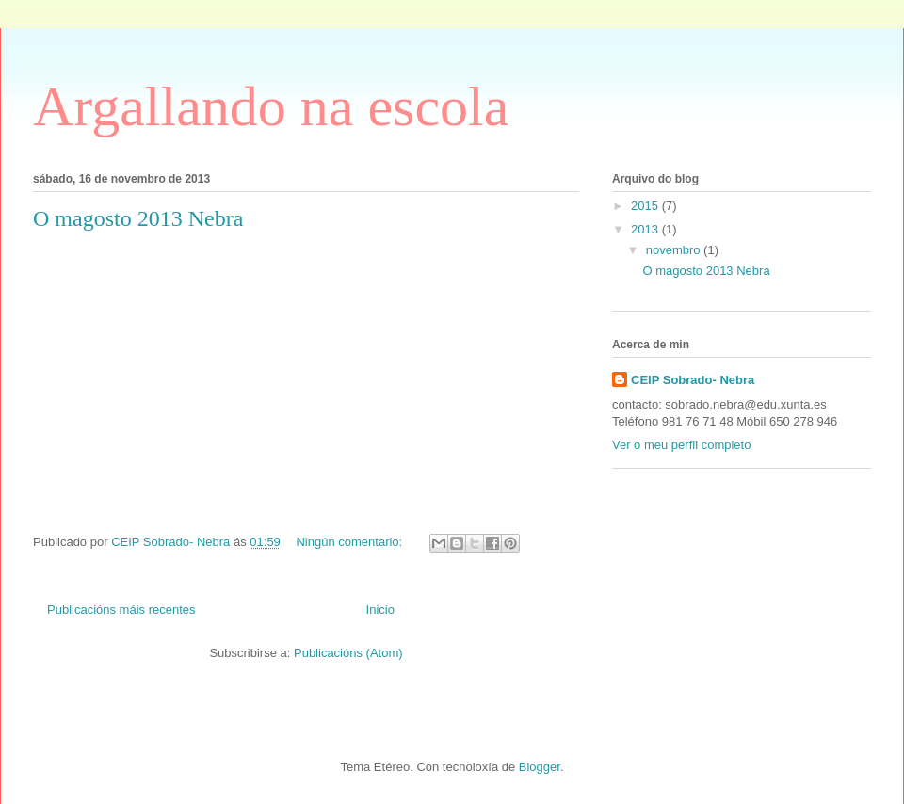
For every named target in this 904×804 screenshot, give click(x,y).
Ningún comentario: (350, 542)
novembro (674, 250)
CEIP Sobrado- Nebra (692, 380)
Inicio (380, 610)
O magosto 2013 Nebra (138, 218)
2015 (646, 206)
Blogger (539, 767)
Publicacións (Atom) (348, 653)
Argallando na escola (270, 106)
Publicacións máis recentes (121, 610)
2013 (646, 229)
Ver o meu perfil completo (681, 445)
